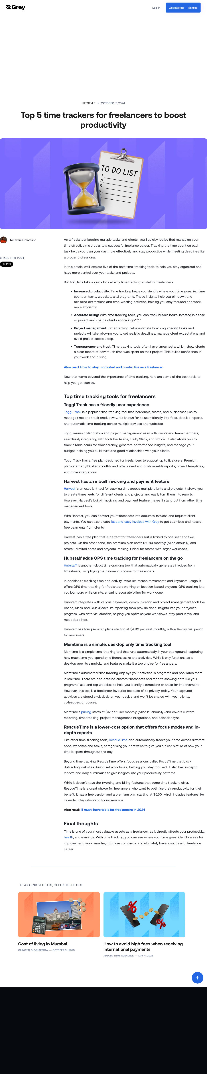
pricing (86, 712)
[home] (15, 8)
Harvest (69, 488)
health (68, 837)
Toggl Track (72, 412)
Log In (156, 7)
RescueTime (118, 740)
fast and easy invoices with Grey (135, 521)
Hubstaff (70, 565)
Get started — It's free (183, 7)
